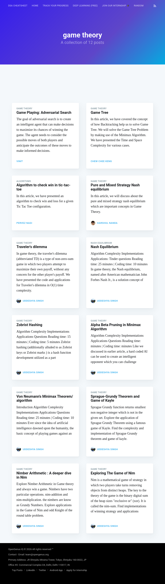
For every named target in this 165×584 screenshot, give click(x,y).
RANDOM (139, 5)
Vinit (19, 161)
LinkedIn (30, 570)
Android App (56, 570)
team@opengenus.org (37, 554)
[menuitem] (18, 5)
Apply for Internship (76, 570)
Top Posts (17, 570)
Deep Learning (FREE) (85, 5)
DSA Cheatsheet (17, 5)
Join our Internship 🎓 (116, 5)
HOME (35, 5)
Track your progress (56, 5)
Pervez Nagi (24, 223)
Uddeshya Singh (33, 301)
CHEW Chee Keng (101, 161)
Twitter (42, 570)
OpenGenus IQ (15, 549)
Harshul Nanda (107, 223)
